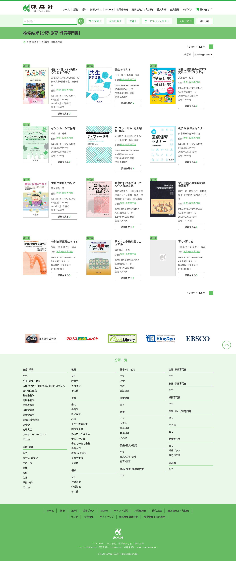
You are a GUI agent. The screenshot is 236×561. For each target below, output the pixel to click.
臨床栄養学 (28, 410)
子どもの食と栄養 (80, 443)
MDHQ (109, 9)
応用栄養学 (28, 400)
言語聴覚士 (115, 21)
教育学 (74, 381)
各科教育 (76, 385)
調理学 (26, 424)
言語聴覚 (124, 390)
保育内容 (76, 448)
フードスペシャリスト (156, 21)
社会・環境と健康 (31, 381)
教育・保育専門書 (64, 89)
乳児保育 (76, 414)
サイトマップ (107, 517)
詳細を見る (64, 113)
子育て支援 (77, 458)
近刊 (84, 9)
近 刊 (74, 510)
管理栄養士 (95, 21)
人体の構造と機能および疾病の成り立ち (44, 385)
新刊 (75, 9)
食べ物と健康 (30, 390)
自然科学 (124, 433)
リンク (74, 517)
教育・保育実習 (79, 453)
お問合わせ (122, 9)
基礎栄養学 (28, 395)
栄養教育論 (28, 405)
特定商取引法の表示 (154, 517)
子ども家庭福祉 (79, 424)
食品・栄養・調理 (128, 456)
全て (25, 376)
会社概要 (88, 517)
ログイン (187, 9)
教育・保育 (125, 461)
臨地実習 (27, 429)
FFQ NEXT (174, 455)
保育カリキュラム (80, 433)
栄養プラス (96, 9)
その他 (26, 439)
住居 (25, 477)
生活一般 (27, 463)
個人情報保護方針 (128, 517)
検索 (81, 21)
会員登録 (174, 9)
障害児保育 (77, 429)
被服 (25, 472)
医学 (122, 381)
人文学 (123, 423)
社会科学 (124, 428)
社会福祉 (76, 481)
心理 (73, 419)
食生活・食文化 (30, 458)
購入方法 (161, 9)
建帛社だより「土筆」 (142, 9)
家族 (25, 467)
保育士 (133, 21)
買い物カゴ (203, 9)
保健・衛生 (28, 482)
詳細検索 (204, 21)
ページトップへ (226, 345)
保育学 (74, 409)
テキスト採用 (121, 510)
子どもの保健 (78, 438)
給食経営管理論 (31, 419)
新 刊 (62, 510)
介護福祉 (76, 486)
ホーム (66, 9)
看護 (122, 385)
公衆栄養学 (28, 415)
